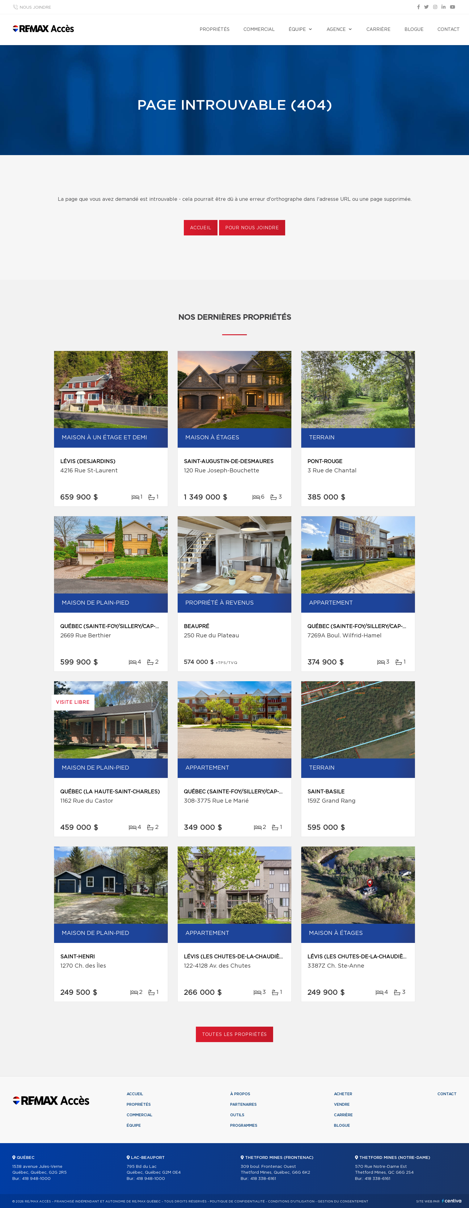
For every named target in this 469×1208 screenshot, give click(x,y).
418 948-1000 (36, 1179)
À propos (240, 1094)
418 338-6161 (263, 1179)
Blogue (414, 29)
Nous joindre (35, 8)
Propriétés (215, 29)
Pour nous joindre (252, 228)
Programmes (243, 1125)
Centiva (452, 1201)
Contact (448, 29)
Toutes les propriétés (234, 1035)
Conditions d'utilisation (291, 1201)
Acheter (343, 1094)
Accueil (200, 228)
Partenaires (243, 1104)
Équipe (297, 29)
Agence (336, 29)
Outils (237, 1115)
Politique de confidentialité (237, 1201)
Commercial (259, 29)
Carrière (378, 29)
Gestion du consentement (343, 1201)
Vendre (342, 1104)
